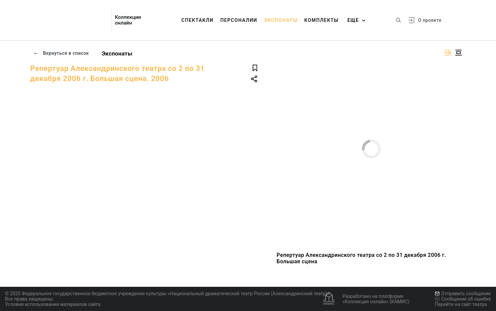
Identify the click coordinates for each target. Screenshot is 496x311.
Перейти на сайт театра (461, 304)
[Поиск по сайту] (398, 20)
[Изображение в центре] (458, 52)
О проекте (429, 20)
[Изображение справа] (447, 52)
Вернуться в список (61, 53)
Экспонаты (281, 20)
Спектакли (197, 20)
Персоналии (238, 20)
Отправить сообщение (463, 293)
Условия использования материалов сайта (52, 304)
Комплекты (321, 20)
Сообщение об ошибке (463, 299)
